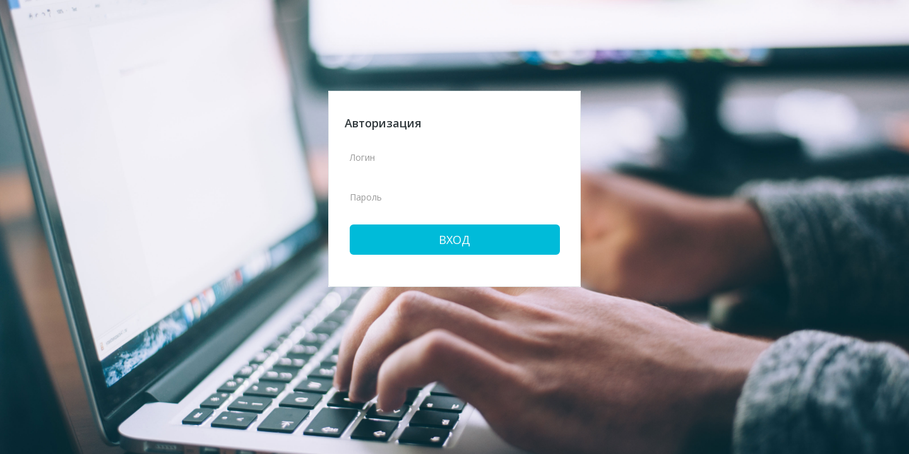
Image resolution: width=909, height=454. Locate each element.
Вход (454, 239)
